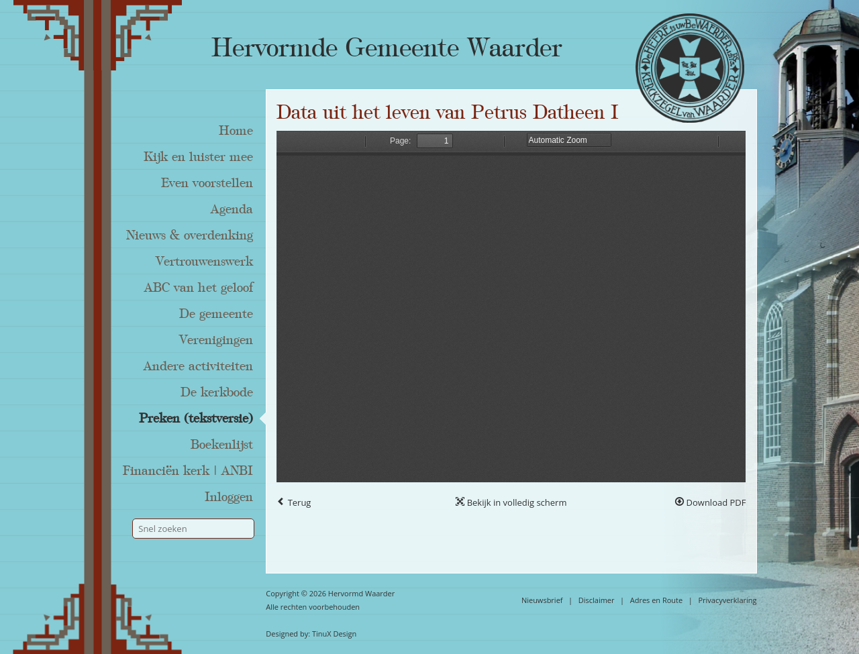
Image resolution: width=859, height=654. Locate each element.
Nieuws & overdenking (189, 235)
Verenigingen (216, 340)
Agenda (232, 209)
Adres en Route (656, 600)
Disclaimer (596, 600)
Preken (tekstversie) (196, 418)
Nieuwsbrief (542, 600)
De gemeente (216, 314)
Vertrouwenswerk (204, 261)
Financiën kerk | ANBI (188, 471)
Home (236, 131)
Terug (293, 502)
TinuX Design (334, 634)
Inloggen (229, 497)
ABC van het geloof (198, 287)
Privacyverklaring (727, 600)
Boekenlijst (222, 444)
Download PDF (710, 502)
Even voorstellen (207, 183)
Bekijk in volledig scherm (511, 502)
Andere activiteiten (198, 366)
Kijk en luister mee (198, 157)
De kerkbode (217, 392)
